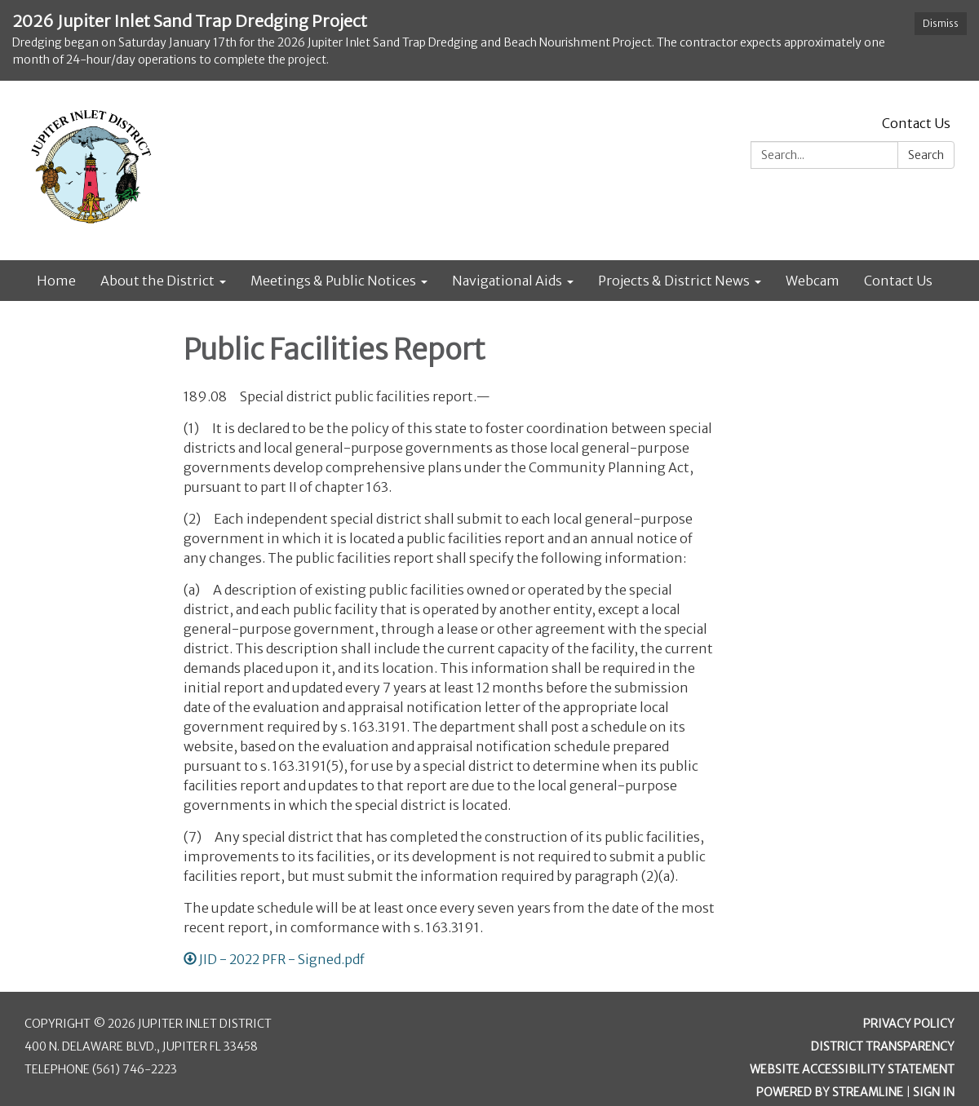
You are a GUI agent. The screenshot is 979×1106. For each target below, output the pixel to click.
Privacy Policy (909, 1023)
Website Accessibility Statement (852, 1069)
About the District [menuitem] (157, 280)
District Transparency (883, 1046)
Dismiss (941, 23)
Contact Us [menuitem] (898, 280)
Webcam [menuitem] (812, 280)
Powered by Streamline (829, 1092)
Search (926, 155)
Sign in (934, 1092)
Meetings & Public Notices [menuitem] (333, 280)
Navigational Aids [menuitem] (507, 280)
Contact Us (916, 123)
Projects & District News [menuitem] (674, 280)
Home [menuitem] (56, 280)
